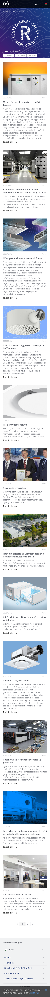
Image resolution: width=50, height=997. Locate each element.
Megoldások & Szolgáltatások (18, 968)
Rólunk (7, 957)
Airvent (5, 11)
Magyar (9, 950)
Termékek (8, 963)
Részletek (34, 992)
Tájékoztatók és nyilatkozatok (18, 978)
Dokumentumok (11, 973)
